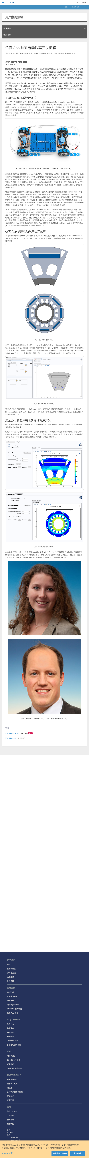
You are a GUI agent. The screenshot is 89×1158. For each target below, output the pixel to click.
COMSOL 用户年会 (14, 1068)
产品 (8, 964)
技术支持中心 (12, 1079)
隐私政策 (10, 1132)
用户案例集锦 (14, 17)
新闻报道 (10, 1119)
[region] (44, 1149)
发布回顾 (10, 981)
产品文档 (10, 1096)
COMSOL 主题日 (13, 1060)
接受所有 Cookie (60, 1153)
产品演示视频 (12, 996)
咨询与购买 (75, 7)
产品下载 (10, 1100)
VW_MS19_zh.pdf (12, 733)
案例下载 (10, 992)
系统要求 (10, 977)
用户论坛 (10, 1032)
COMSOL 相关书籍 (14, 1009)
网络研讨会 (11, 1056)
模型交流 (10, 1036)
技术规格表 (11, 968)
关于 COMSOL (12, 1111)
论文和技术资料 (13, 1004)
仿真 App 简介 (12, 1013)
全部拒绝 (77, 1153)
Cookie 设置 (7, 1153)
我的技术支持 (12, 1083)
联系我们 (10, 1123)
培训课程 (10, 1028)
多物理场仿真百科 (14, 1045)
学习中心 (10, 1024)
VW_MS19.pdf (10, 738)
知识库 (9, 1088)
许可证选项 (11, 973)
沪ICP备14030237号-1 (14, 1140)
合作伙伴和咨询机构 (15, 1092)
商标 (8, 1135)
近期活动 (10, 1064)
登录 (66, 7)
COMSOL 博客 (12, 1040)
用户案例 (10, 1000)
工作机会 (10, 1115)
